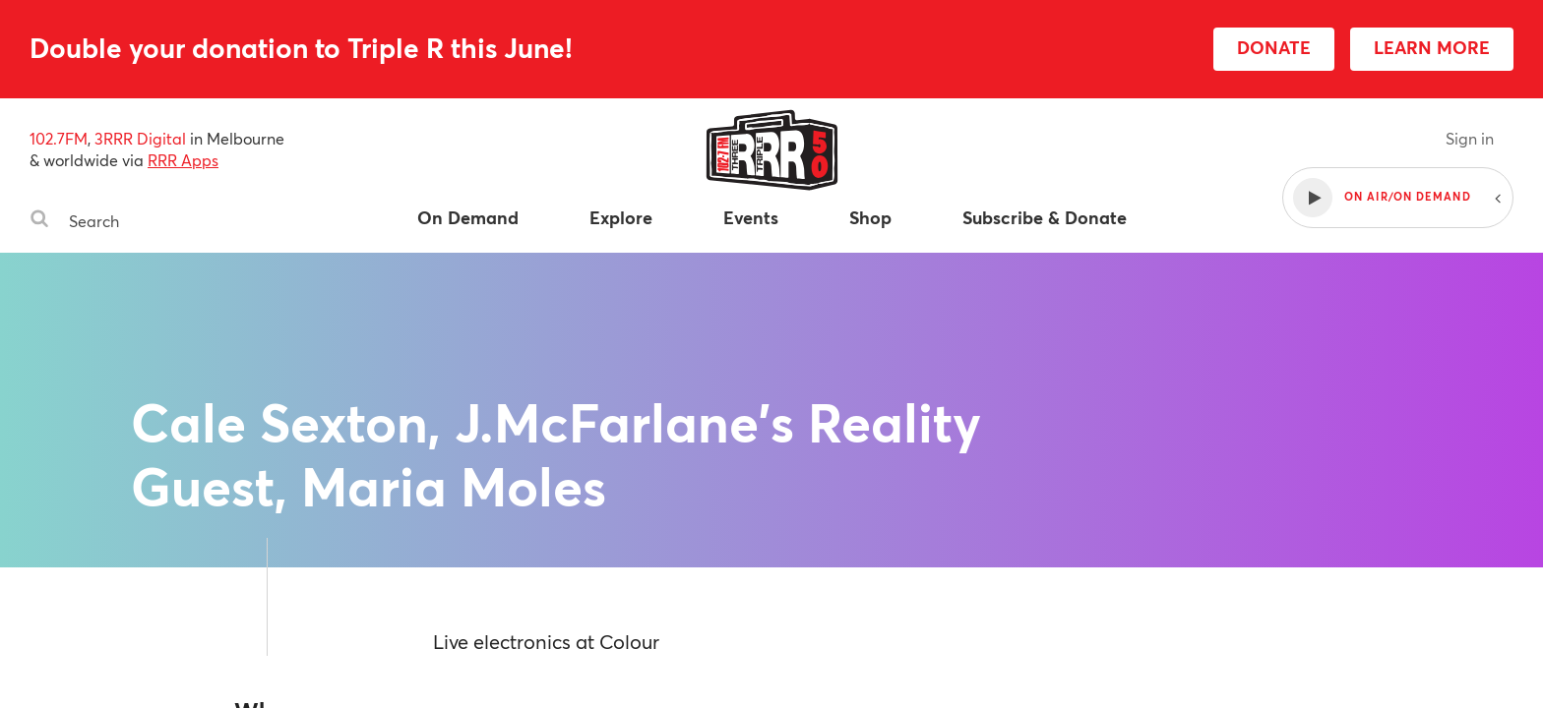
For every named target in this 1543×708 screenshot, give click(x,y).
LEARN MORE (1432, 47)
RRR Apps (183, 159)
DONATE (1274, 47)
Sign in (1470, 138)
